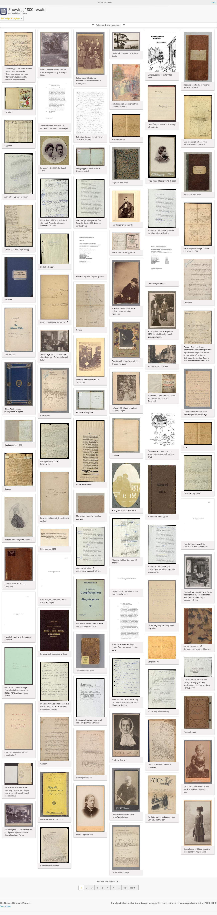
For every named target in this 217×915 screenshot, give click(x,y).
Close (213, 2)
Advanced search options (109, 25)
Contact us (5, 906)
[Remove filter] (21, 18)
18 (125, 887)
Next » (133, 887)
